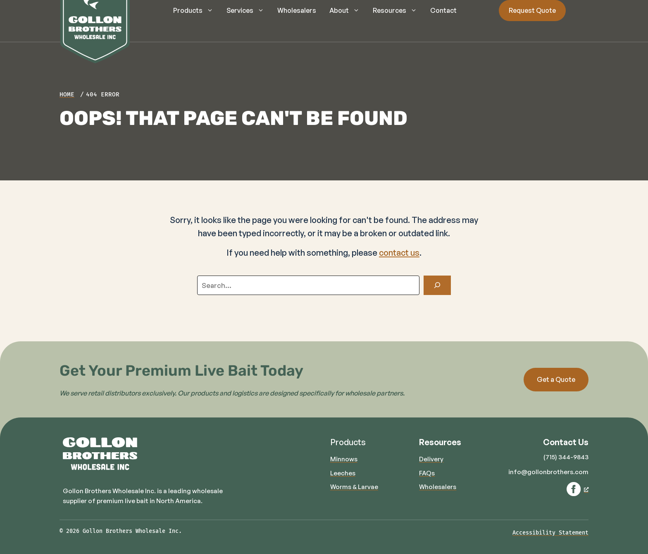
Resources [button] (398, 10)
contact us (399, 252)
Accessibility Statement (550, 532)
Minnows (343, 459)
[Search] (437, 285)
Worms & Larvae (354, 487)
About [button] (347, 10)
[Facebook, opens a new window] (577, 489)
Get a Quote (556, 379)
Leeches (342, 473)
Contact (443, 10)
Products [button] (196, 10)
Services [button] (248, 10)
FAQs (427, 473)
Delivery (431, 459)
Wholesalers (296, 10)
